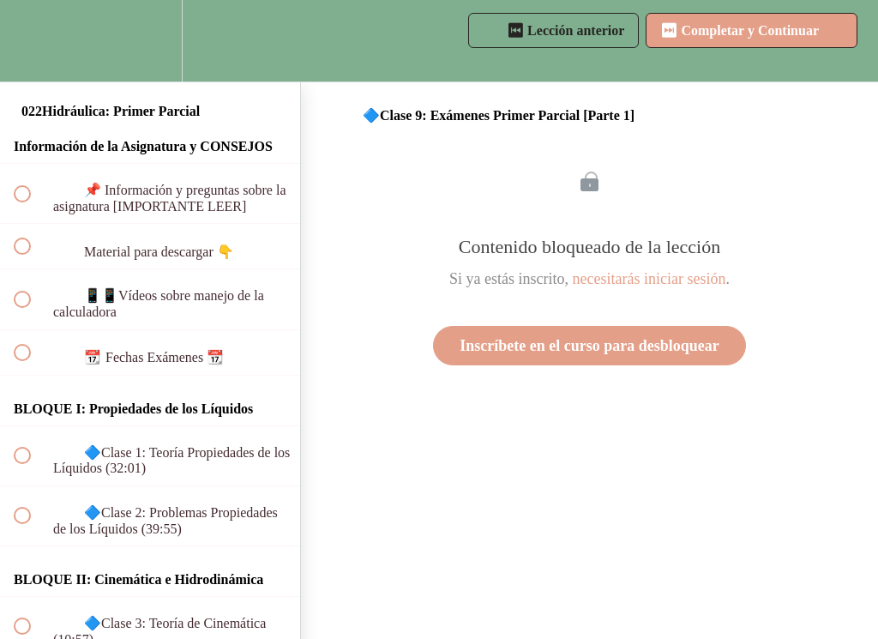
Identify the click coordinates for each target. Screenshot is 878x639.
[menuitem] (150, 40)
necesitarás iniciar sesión (649, 278)
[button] (31, 40)
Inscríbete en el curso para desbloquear (589, 345)
